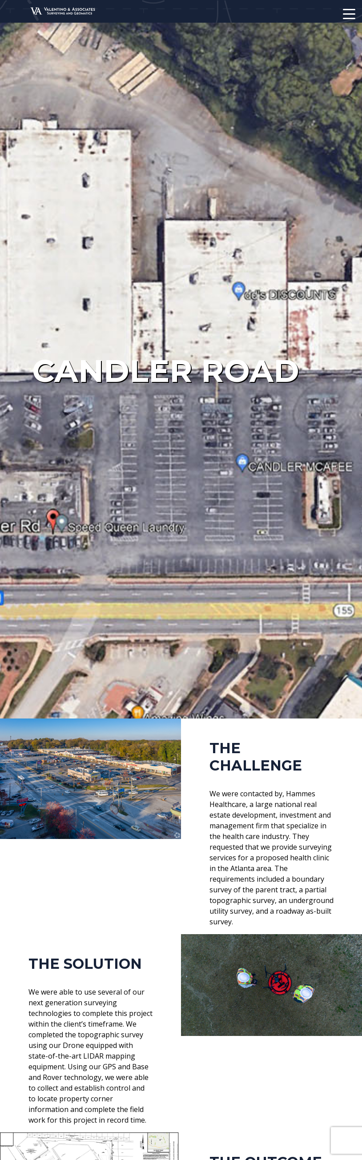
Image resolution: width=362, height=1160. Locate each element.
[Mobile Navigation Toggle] (349, 14)
